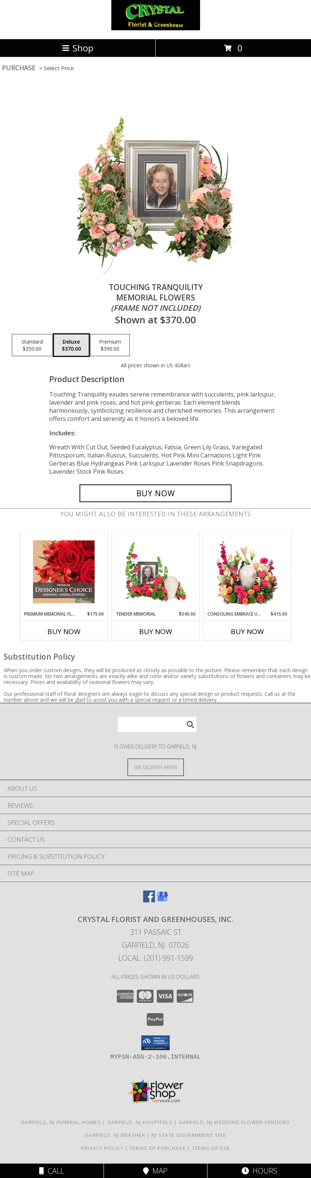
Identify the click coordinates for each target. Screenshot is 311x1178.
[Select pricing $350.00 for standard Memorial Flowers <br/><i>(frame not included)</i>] (32, 345)
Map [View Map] (155, 1171)
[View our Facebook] (149, 900)
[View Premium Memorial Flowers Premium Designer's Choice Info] (64, 571)
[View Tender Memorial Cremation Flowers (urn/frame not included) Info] (155, 571)
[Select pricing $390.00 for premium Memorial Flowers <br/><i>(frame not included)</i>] (110, 345)
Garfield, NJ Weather (115, 1135)
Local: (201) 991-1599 (155, 958)
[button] (155, 1042)
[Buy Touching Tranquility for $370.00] (155, 493)
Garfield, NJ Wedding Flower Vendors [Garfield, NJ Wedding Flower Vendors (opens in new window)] (234, 1122)
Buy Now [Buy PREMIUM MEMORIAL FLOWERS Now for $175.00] (64, 631)
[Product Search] (157, 724)
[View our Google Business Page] (162, 900)
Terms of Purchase (158, 1148)
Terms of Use (211, 1148)
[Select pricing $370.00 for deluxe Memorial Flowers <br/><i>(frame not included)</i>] (71, 345)
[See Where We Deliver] (156, 766)
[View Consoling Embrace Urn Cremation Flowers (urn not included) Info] (247, 571)
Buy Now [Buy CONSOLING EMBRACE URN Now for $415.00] (247, 631)
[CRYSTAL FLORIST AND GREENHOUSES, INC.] (155, 28)
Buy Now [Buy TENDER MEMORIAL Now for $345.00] (155, 631)
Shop (77, 48)
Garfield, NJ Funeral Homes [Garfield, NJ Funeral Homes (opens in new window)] (61, 1122)
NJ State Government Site (189, 1135)
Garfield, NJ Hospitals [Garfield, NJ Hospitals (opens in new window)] (140, 1122)
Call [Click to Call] (51, 1171)
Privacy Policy (102, 1148)
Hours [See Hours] (259, 1171)
